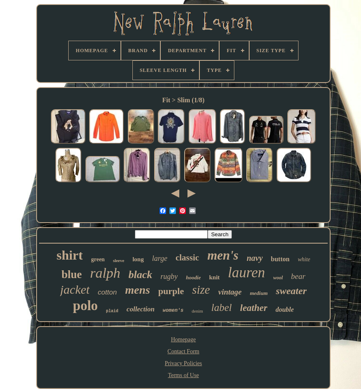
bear (298, 276)
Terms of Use (183, 375)
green (97, 259)
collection (141, 309)
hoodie (193, 277)
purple (171, 291)
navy (255, 257)
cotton (107, 292)
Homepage (183, 339)
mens (137, 289)
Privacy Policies (183, 363)
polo (85, 305)
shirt (69, 255)
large (159, 258)
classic (187, 257)
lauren (246, 273)
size (201, 289)
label (221, 307)
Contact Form (183, 351)
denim (197, 310)
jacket (75, 289)
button (280, 258)
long (138, 259)
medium (259, 293)
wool (277, 278)
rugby (169, 276)
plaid (112, 311)
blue (71, 274)
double (284, 309)
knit (214, 277)
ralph (105, 273)
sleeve (118, 260)
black (141, 275)
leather (253, 308)
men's (222, 255)
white (304, 259)
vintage (230, 292)
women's (173, 310)
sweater (291, 290)
